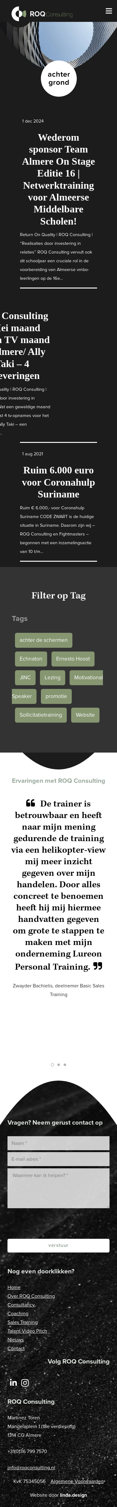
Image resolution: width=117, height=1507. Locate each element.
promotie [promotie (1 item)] (56, 696)
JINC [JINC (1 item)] (25, 678)
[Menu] (109, 11)
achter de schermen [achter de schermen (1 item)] (44, 640)
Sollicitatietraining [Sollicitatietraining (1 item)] (41, 715)
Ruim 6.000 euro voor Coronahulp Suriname (58, 482)
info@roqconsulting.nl (31, 1467)
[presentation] (62, 1223)
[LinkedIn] (13, 1383)
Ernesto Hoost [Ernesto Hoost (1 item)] (73, 659)
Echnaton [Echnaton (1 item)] (31, 659)
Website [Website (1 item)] (85, 715)
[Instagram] (25, 1383)
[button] (52, 1065)
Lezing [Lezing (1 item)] (53, 678)
